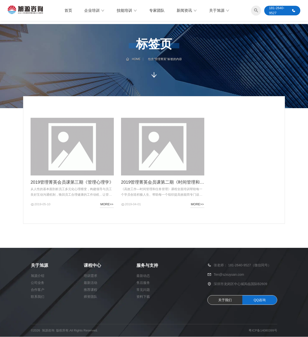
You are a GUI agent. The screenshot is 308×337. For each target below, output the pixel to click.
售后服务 (143, 283)
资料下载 (143, 297)
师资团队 (90, 297)
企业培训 (94, 11)
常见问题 (143, 290)
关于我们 (225, 300)
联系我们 (37, 297)
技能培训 (127, 11)
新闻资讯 (187, 11)
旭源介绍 (37, 276)
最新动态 (143, 276)
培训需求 (90, 276)
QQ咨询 (260, 300)
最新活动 (90, 283)
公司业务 (37, 283)
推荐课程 (90, 290)
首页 (68, 11)
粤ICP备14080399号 (263, 331)
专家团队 (157, 11)
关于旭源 (219, 11)
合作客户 (37, 290)
